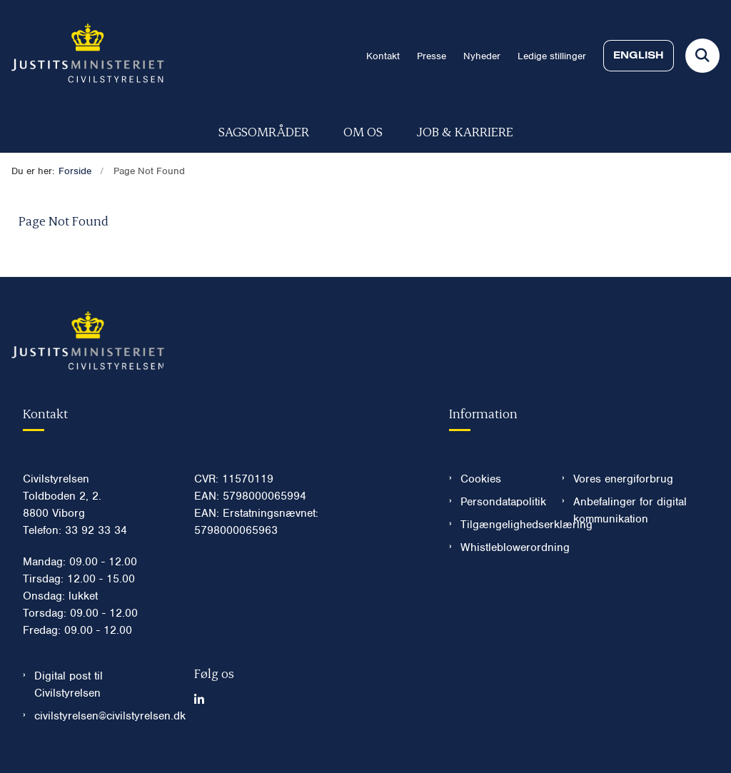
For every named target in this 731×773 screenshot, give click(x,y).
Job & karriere (465, 131)
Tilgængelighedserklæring (499, 524)
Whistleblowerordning (499, 547)
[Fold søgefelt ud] (702, 56)
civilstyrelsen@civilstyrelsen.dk (102, 716)
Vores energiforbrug (623, 479)
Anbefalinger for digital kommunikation (630, 510)
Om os (363, 131)
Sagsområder (263, 131)
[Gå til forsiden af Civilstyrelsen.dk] (82, 56)
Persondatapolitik (499, 502)
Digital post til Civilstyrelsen (68, 684)
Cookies (480, 479)
